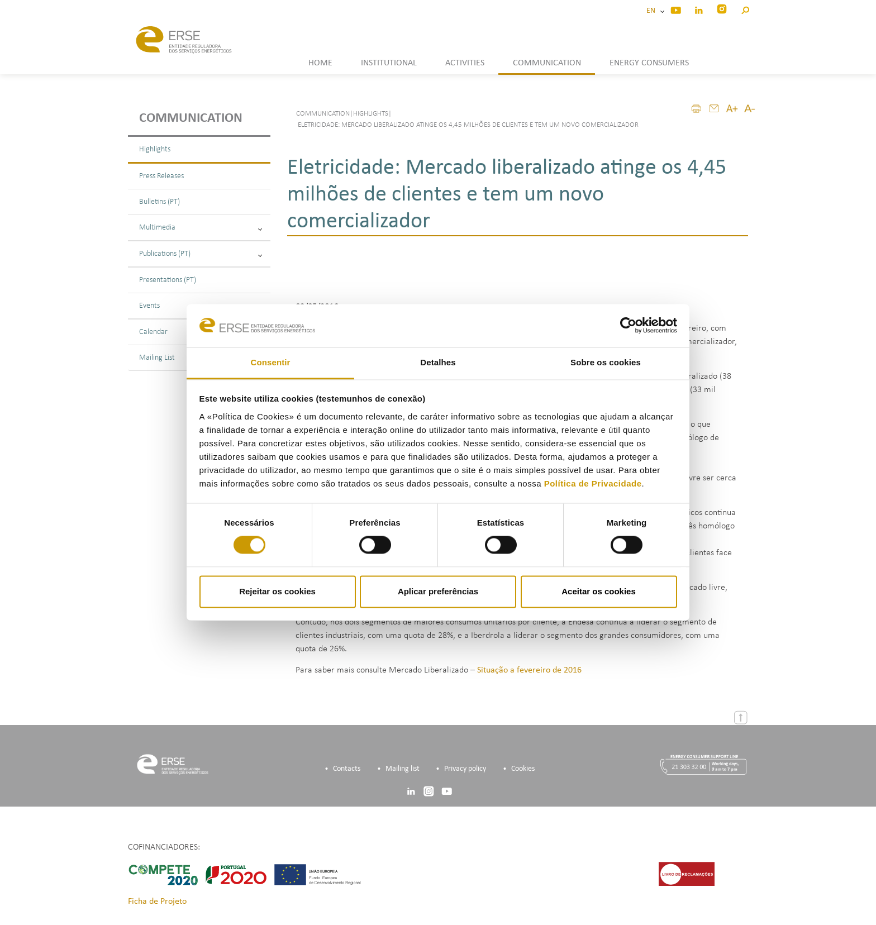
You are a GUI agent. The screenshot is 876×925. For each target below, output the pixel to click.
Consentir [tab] (271, 362)
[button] (745, 9)
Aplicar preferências (438, 591)
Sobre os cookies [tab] (605, 362)
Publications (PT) (200, 254)
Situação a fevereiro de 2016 (529, 670)
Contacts (346, 769)
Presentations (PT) (167, 280)
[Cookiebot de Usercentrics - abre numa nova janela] (628, 325)
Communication (190, 118)
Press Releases (161, 176)
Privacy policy (465, 769)
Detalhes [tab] (437, 362)
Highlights (154, 149)
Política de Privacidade (593, 483)
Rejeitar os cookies (277, 591)
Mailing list (402, 769)
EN (652, 11)
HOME (320, 63)
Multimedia (200, 227)
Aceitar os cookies (598, 591)
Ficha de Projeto (157, 902)
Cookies (523, 769)
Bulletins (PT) (159, 202)
